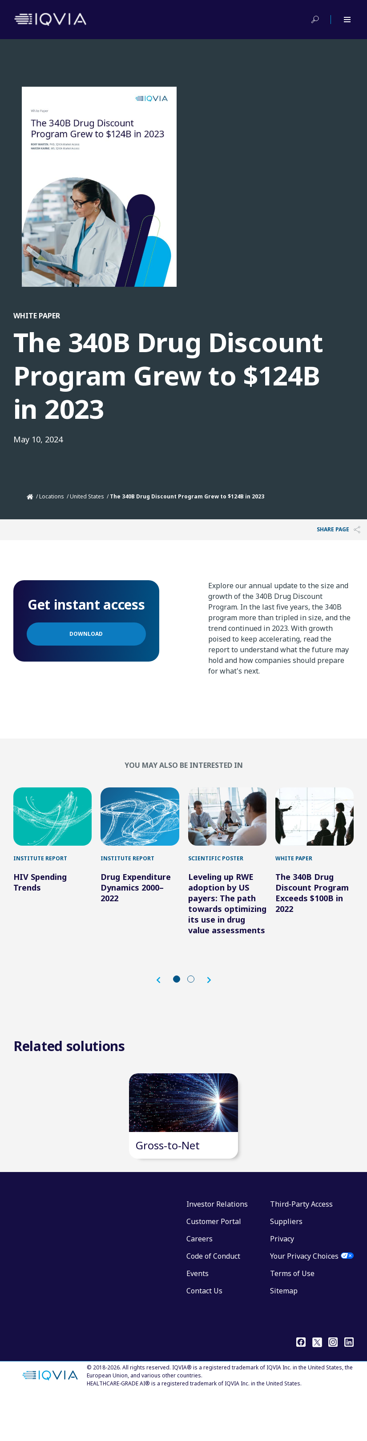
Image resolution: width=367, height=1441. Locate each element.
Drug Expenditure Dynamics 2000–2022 (136, 910)
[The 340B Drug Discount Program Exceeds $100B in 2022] (314, 827)
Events (197, 1318)
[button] (162, 1002)
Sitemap (284, 1336)
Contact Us (204, 1336)
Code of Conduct (213, 1301)
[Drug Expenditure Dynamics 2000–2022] (140, 827)
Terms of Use (292, 1318)
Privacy (282, 1283)
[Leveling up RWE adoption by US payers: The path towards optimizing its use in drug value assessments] (227, 827)
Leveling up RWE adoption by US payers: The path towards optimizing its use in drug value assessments (227, 926)
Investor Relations (217, 1249)
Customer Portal (213, 1266)
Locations (51, 496)
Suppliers (286, 1266)
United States (87, 496)
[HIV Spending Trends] (52, 827)
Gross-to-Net (168, 1190)
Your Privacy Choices (304, 1301)
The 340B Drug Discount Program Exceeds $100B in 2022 (312, 915)
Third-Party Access (301, 1249)
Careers (199, 1283)
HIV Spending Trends (40, 904)
